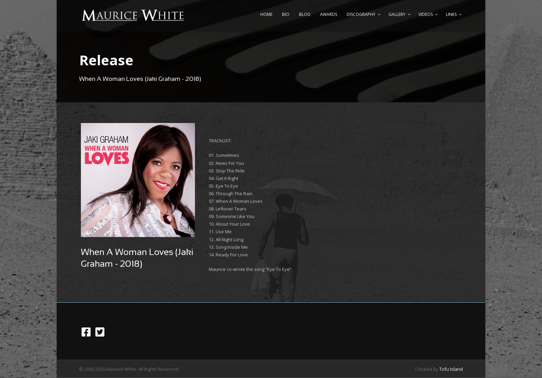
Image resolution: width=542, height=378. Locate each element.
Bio (285, 14)
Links (451, 14)
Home (266, 14)
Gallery (397, 14)
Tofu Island (451, 369)
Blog (304, 14)
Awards (328, 14)
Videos (426, 14)
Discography (361, 14)
